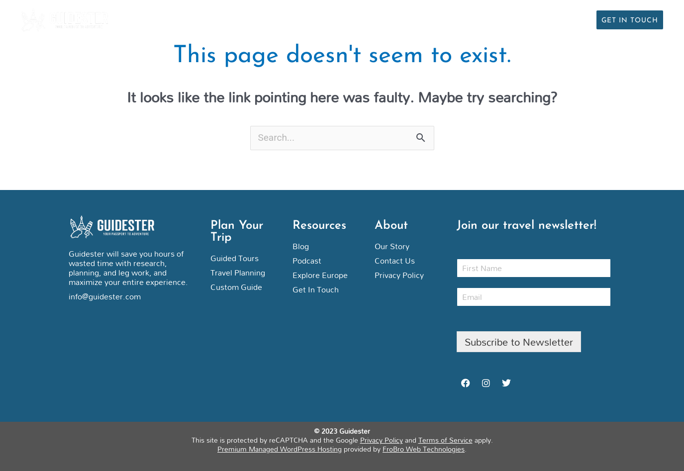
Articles (477, 19)
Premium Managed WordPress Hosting (279, 449)
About (574, 19)
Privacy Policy (381, 440)
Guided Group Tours (400, 19)
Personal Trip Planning (289, 19)
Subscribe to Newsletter (519, 342)
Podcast (528, 19)
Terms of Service (445, 440)
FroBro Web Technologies (424, 449)
